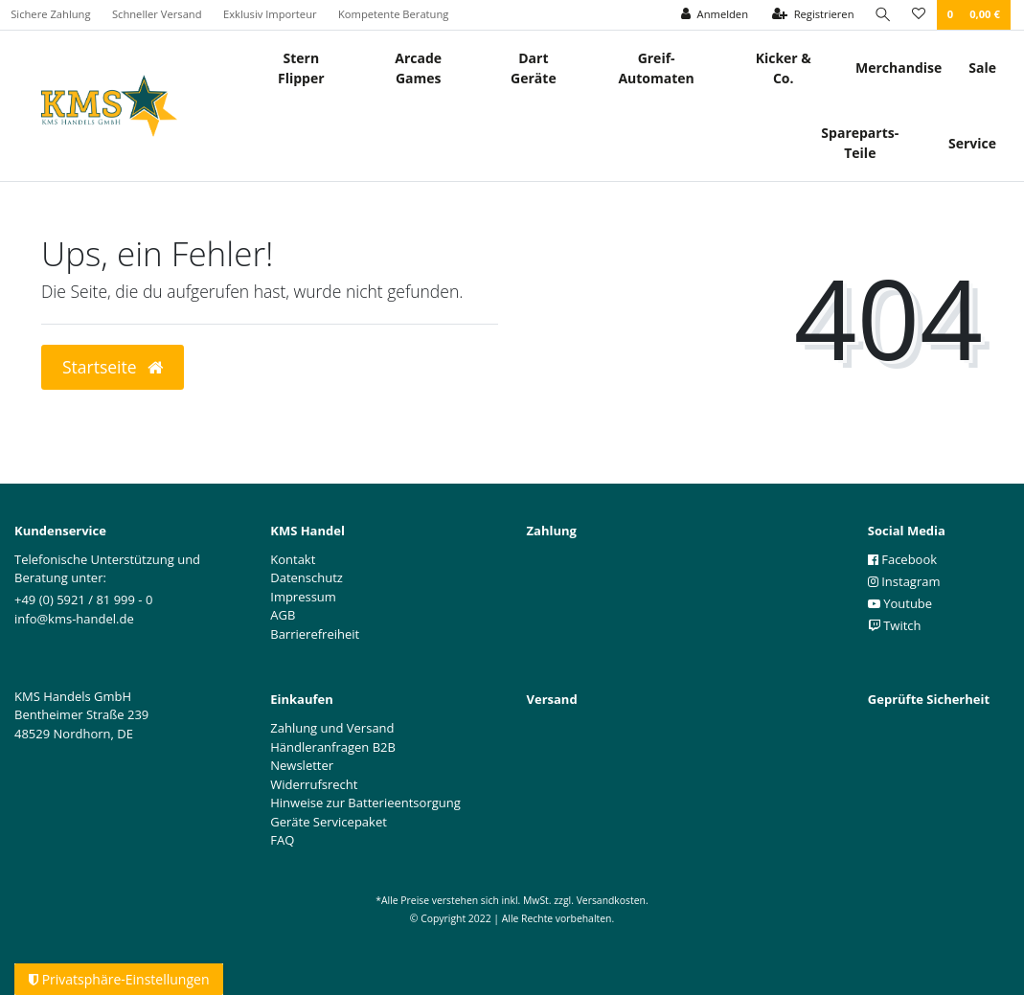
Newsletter (301, 765)
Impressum (303, 596)
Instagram (904, 581)
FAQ (282, 839)
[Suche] (882, 15)
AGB (282, 614)
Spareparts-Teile (860, 143)
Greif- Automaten (656, 68)
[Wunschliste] (918, 15)
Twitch (895, 625)
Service (972, 143)
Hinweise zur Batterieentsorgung (365, 802)
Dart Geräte (534, 68)
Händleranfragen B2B (333, 747)
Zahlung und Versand (332, 727)
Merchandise (898, 67)
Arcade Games (418, 68)
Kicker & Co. (783, 68)
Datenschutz (306, 577)
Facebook (902, 559)
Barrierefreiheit (314, 634)
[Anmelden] (714, 15)
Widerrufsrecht (313, 784)
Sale (982, 67)
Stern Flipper (301, 68)
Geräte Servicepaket (328, 821)
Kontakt (292, 559)
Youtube (900, 603)
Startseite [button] (112, 366)
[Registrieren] (812, 15)
